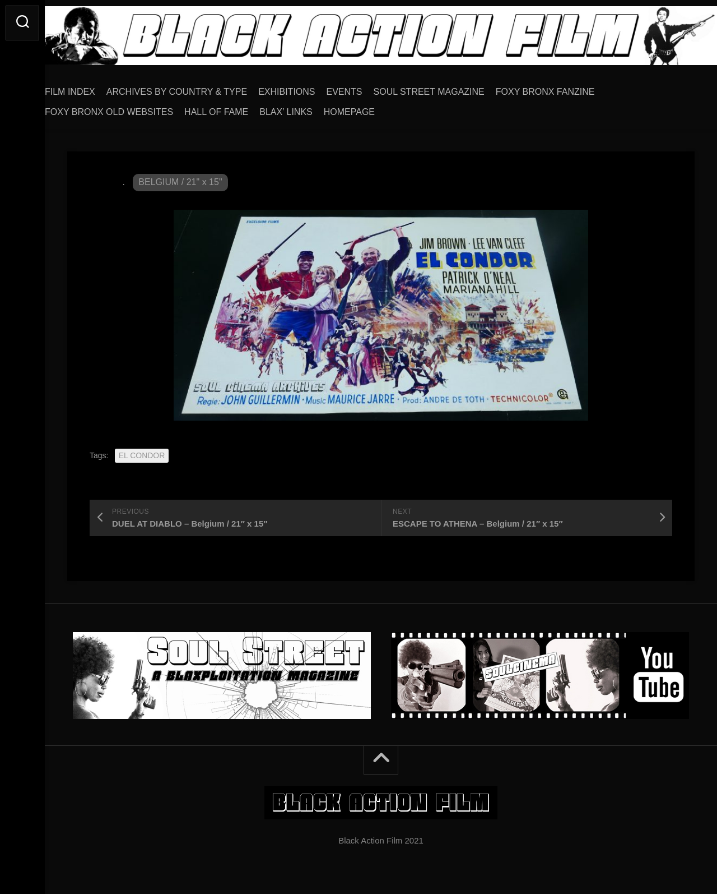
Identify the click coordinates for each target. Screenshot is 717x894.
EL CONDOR (142, 451)
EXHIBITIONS (309, 88)
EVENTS (367, 88)
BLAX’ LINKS (308, 108)
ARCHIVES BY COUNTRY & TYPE (199, 88)
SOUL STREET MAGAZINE (451, 88)
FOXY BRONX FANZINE (567, 88)
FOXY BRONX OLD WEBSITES (131, 108)
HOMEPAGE (371, 108)
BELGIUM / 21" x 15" (180, 178)
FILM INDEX (92, 88)
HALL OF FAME (239, 108)
